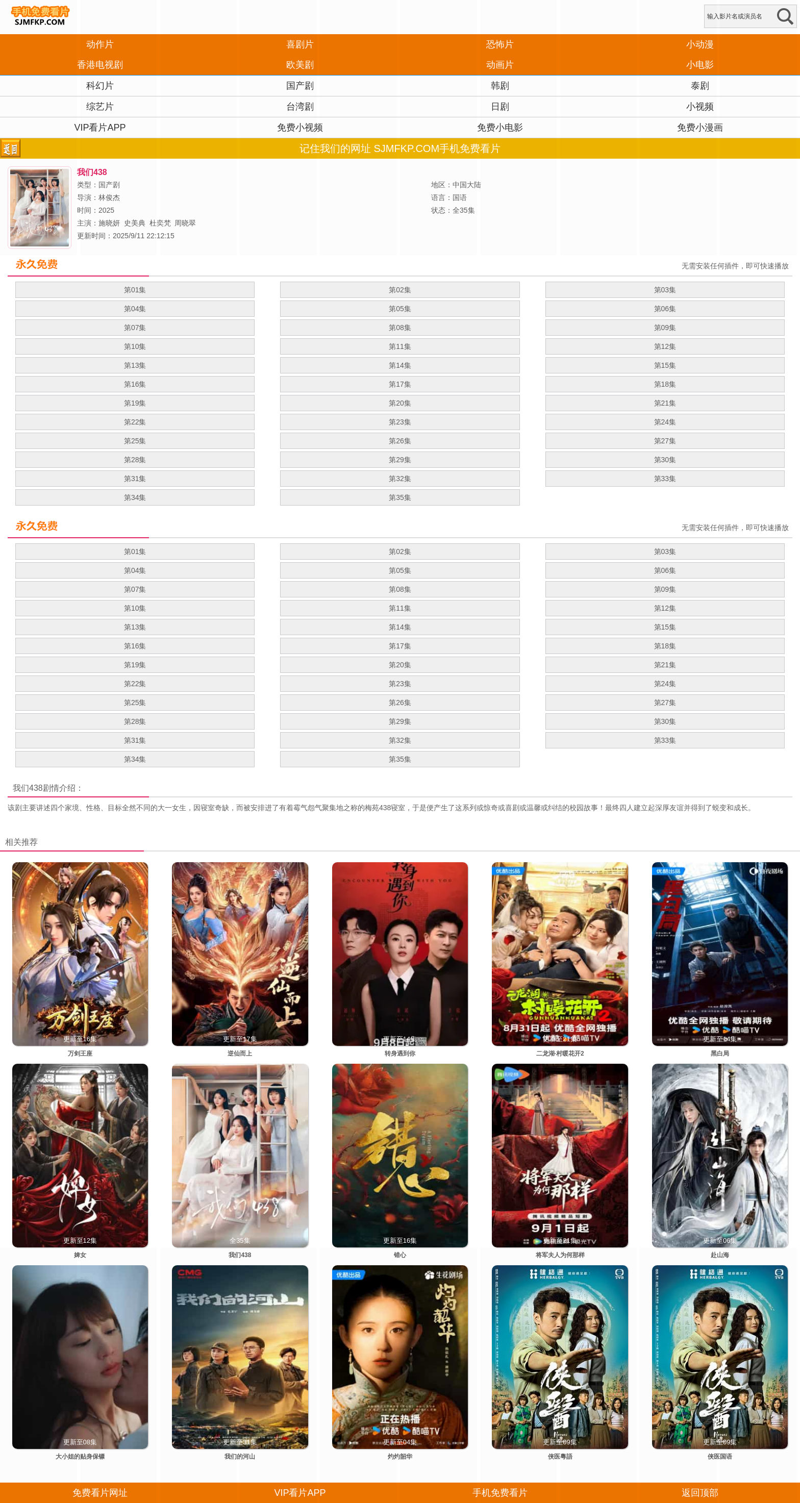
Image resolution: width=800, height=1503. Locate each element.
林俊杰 (109, 197)
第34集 (135, 497)
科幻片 (100, 86)
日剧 (500, 107)
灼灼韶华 (400, 1456)
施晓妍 (109, 223)
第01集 (135, 290)
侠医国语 (720, 1456)
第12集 (665, 346)
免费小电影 (500, 127)
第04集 (135, 309)
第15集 (665, 365)
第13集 (135, 365)
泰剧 (700, 86)
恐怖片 (500, 44)
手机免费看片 (500, 1493)
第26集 (400, 441)
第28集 (135, 460)
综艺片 (100, 107)
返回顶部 (700, 1493)
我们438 (28, 788)
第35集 (400, 497)
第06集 (665, 309)
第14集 (400, 365)
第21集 (665, 403)
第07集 (135, 327)
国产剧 (300, 86)
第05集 (400, 309)
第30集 (665, 460)
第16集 (135, 384)
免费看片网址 (100, 1493)
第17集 (400, 384)
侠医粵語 (560, 1456)
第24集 (665, 422)
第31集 (135, 478)
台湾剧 (300, 107)
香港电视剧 (100, 65)
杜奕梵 (160, 223)
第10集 (135, 346)
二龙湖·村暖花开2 (560, 1053)
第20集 (400, 403)
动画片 (500, 65)
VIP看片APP (100, 127)
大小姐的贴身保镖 (80, 1456)
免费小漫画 (700, 127)
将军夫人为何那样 (560, 1255)
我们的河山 (239, 1456)
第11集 (400, 346)
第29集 (400, 460)
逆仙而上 (240, 1053)
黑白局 (720, 1053)
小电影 (700, 65)
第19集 (135, 403)
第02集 (400, 290)
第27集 (665, 441)
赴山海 (720, 1255)
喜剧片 (300, 44)
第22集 (135, 422)
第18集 (665, 384)
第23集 (400, 422)
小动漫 (700, 44)
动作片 (100, 44)
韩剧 (500, 86)
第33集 (665, 478)
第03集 (665, 290)
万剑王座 (80, 1053)
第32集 (400, 478)
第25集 (135, 441)
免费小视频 (300, 127)
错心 (400, 1255)
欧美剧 (300, 65)
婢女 (80, 1255)
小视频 (700, 107)
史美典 (134, 223)
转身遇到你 (400, 1053)
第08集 (400, 327)
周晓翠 (185, 223)
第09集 (665, 327)
